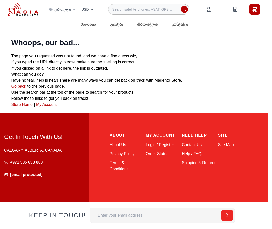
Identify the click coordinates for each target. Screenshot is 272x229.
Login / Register (160, 145)
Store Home (22, 104)
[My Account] (208, 9)
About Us (118, 145)
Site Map (226, 145)
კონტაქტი (180, 24)
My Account (46, 104)
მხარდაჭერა (147, 24)
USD (87, 9)
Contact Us (192, 145)
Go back (18, 86)
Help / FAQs (192, 154)
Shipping (189, 163)
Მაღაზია (88, 24)
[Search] (184, 9)
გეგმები (116, 24)
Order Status (157, 154)
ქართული (62, 9)
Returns (209, 163)
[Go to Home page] (23, 9)
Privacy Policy (122, 154)
